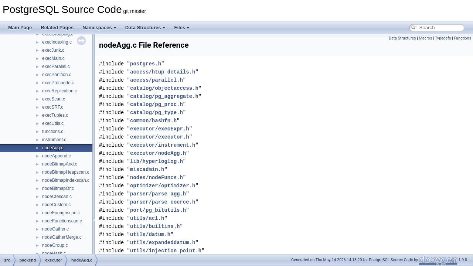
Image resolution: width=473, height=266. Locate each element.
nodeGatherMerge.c (62, 237)
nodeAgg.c (52, 147)
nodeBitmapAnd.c (59, 164)
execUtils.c (53, 123)
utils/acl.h (147, 218)
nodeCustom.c (56, 204)
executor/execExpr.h (159, 128)
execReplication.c (59, 90)
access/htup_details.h (162, 71)
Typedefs (443, 38)
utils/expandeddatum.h (162, 242)
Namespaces (99, 27)
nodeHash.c (54, 253)
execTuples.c (55, 115)
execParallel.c (56, 66)
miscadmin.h (147, 169)
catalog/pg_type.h (156, 112)
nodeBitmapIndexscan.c (65, 180)
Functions (462, 38)
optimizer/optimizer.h (162, 185)
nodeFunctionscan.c (62, 221)
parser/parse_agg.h (158, 193)
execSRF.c (52, 107)
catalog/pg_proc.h (156, 104)
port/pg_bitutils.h (158, 210)
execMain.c (53, 58)
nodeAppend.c (56, 155)
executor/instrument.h (162, 145)
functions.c (52, 131)
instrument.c (54, 139)
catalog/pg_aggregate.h (164, 96)
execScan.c (53, 99)
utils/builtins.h (155, 226)
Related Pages (57, 27)
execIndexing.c (57, 42)
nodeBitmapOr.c (58, 188)
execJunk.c (53, 50)
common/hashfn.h (153, 120)
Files (182, 27)
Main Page (20, 27)
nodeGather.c (55, 229)
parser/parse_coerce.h (162, 201)
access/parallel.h (156, 79)
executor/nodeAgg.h (158, 153)
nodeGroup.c (55, 245)
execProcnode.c (58, 82)
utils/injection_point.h (165, 250)
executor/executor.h (159, 136)
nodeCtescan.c (57, 196)
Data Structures (145, 27)
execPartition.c (56, 74)
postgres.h (145, 63)
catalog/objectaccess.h (164, 88)
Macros (425, 38)
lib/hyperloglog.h (156, 161)
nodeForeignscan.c (61, 212)
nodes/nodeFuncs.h (156, 177)
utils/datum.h (150, 234)
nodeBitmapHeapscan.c (65, 172)
